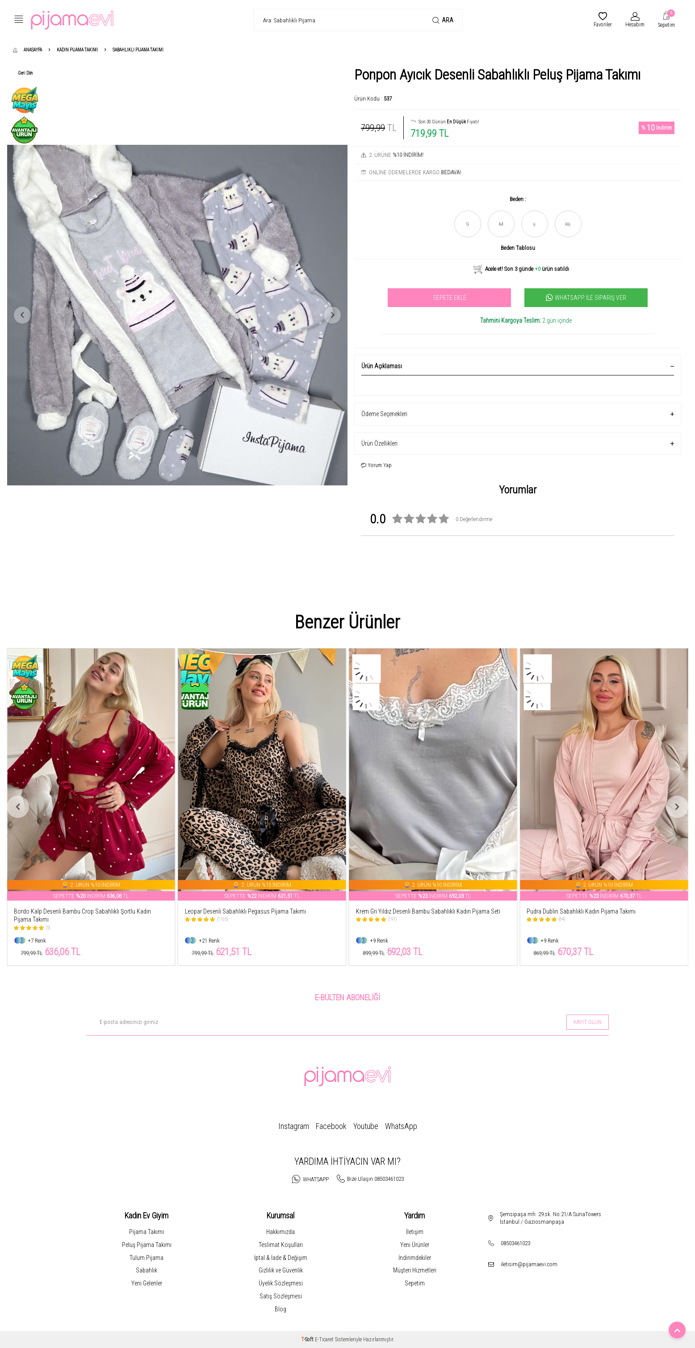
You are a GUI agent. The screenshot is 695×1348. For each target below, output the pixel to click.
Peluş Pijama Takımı (147, 1244)
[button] (22, 315)
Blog (280, 1309)
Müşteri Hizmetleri (414, 1270)
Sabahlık (146, 1270)
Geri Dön (25, 73)
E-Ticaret (324, 1339)
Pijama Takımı (146, 1231)
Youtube (365, 1126)
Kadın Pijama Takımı (77, 49)
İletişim (414, 1231)
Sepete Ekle (449, 297)
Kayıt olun (588, 1022)
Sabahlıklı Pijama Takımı (138, 49)
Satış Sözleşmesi (281, 1296)
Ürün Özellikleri (517, 443)
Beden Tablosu (518, 247)
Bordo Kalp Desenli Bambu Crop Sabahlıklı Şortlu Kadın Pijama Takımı (253, 915)
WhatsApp (401, 1126)
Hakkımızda (280, 1231)
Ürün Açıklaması (517, 366)
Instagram (293, 1126)
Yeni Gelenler (146, 1283)
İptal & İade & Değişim (280, 1257)
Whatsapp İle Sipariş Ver (586, 298)
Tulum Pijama (146, 1257)
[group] (177, 314)
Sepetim (415, 1283)
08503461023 (515, 1243)
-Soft (308, 1339)
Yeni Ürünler (414, 1244)
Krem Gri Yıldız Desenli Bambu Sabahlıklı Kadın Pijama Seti (599, 911)
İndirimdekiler (414, 1257)
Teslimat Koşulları (281, 1244)
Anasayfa (27, 49)
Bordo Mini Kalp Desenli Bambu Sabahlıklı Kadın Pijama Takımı (83, 915)
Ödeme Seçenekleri (517, 414)
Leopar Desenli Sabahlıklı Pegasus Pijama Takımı (416, 911)
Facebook (331, 1126)
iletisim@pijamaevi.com (529, 1264)
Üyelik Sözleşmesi (281, 1283)
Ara (442, 20)
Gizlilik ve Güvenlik (281, 1270)
